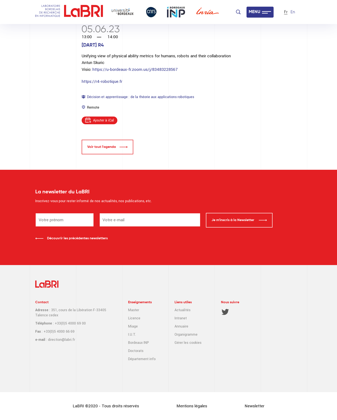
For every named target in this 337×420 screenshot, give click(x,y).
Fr (286, 12)
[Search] (238, 12)
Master (133, 310)
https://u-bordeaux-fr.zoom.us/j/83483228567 (135, 69)
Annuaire (181, 326)
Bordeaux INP (138, 343)
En (293, 12)
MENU (254, 12)
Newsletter (254, 405)
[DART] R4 (93, 45)
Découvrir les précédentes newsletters (77, 238)
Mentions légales (191, 405)
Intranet (181, 318)
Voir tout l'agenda (101, 147)
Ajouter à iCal (103, 120)
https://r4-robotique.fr (102, 81)
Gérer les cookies (188, 343)
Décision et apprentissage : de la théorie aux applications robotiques (140, 97)
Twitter (225, 312)
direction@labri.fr (61, 340)
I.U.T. (132, 334)
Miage (133, 326)
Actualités (182, 310)
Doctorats (135, 351)
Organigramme (186, 334)
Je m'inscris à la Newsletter (233, 220)
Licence (134, 318)
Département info (142, 359)
